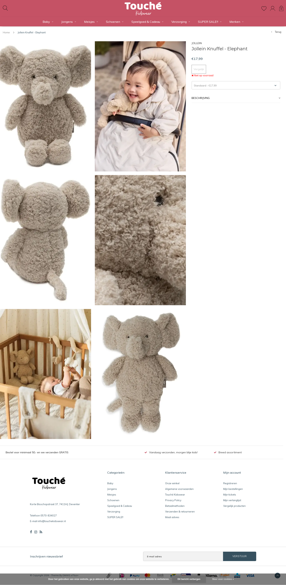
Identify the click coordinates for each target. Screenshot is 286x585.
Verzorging (180, 22)
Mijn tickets (229, 494)
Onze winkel (172, 483)
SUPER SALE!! (209, 22)
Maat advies (172, 517)
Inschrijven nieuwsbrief (46, 556)
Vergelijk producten (234, 505)
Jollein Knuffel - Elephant (32, 32)
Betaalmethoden (175, 505)
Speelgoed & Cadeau (147, 22)
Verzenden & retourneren (180, 511)
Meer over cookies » (223, 579)
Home (6, 32)
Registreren (230, 483)
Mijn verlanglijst (232, 500)
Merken (236, 22)
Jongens (68, 22)
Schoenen (114, 22)
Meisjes (91, 22)
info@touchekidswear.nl (52, 521)
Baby (48, 22)
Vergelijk (199, 69)
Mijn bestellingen (233, 488)
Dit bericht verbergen (189, 579)
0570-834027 (49, 515)
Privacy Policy (173, 500)
